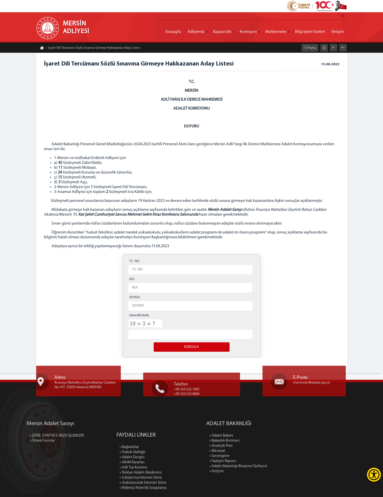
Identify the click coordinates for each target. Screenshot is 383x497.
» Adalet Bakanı (249, 436)
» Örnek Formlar (14, 441)
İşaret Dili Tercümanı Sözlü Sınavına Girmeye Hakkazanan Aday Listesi (93, 48)
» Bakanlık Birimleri (252, 441)
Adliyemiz (196, 32)
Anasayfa (173, 32)
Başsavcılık (222, 32)
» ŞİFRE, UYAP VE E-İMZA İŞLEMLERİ (28, 436)
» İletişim (244, 471)
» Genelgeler (247, 456)
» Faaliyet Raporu (250, 461)
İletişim (338, 32)
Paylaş (311, 47)
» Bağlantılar (129, 474)
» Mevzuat (245, 451)
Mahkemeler (276, 32)
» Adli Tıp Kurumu (133, 494)
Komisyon (248, 32)
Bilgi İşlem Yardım (310, 32)
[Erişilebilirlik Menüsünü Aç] (374, 475)
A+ (343, 47)
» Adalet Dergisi (132, 484)
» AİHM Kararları (132, 489)
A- (333, 47)
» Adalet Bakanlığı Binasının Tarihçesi (266, 466)
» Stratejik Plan (249, 446)
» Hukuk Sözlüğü (132, 479)
